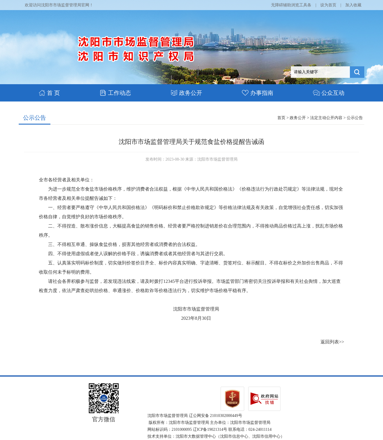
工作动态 (115, 92)
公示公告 (34, 117)
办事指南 (257, 92)
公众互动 (328, 92)
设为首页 (328, 5)
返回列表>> (332, 341)
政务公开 (186, 92)
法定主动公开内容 (326, 118)
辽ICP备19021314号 (210, 429)
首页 (281, 118)
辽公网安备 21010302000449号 (215, 415)
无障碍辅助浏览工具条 (291, 5)
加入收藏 (353, 5)
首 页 (49, 92)
